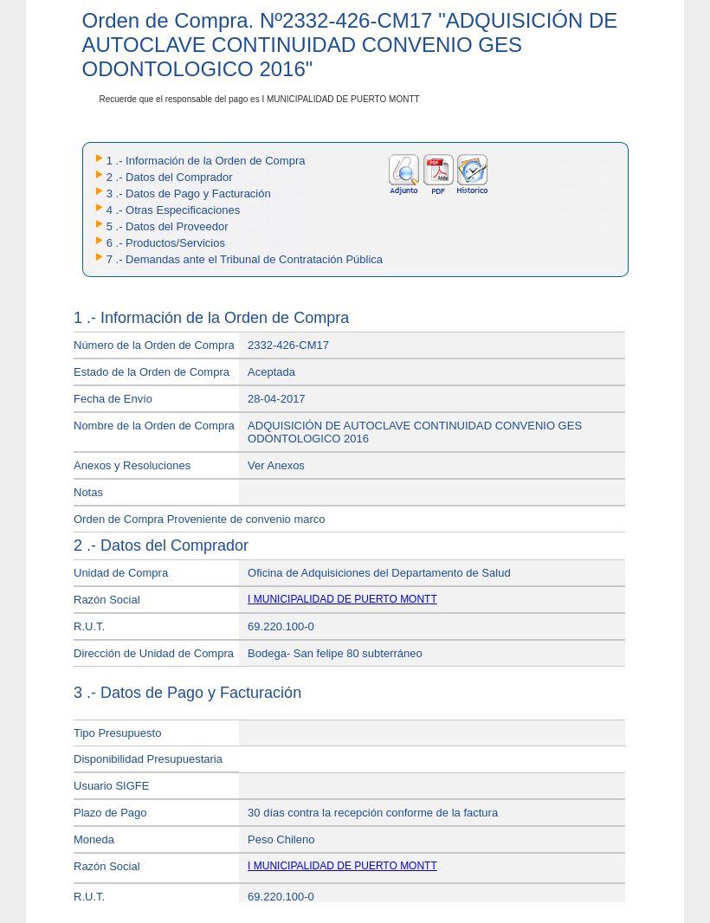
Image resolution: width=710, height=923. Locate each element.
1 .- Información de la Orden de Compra (206, 160)
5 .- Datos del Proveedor (167, 226)
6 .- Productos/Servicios (165, 242)
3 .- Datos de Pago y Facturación (188, 193)
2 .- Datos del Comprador (169, 177)
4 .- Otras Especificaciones (173, 209)
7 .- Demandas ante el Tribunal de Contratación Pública (244, 259)
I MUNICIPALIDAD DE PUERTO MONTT (342, 599)
